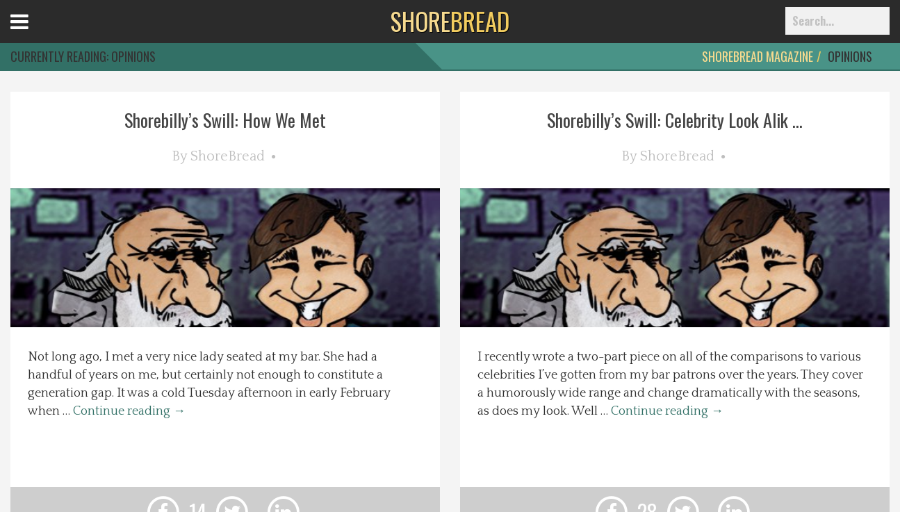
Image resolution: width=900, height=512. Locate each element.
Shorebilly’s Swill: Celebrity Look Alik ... (675, 119)
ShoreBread (227, 156)
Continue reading (129, 411)
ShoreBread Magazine (757, 56)
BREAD (450, 20)
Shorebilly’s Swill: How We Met (225, 119)
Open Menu (36, 34)
